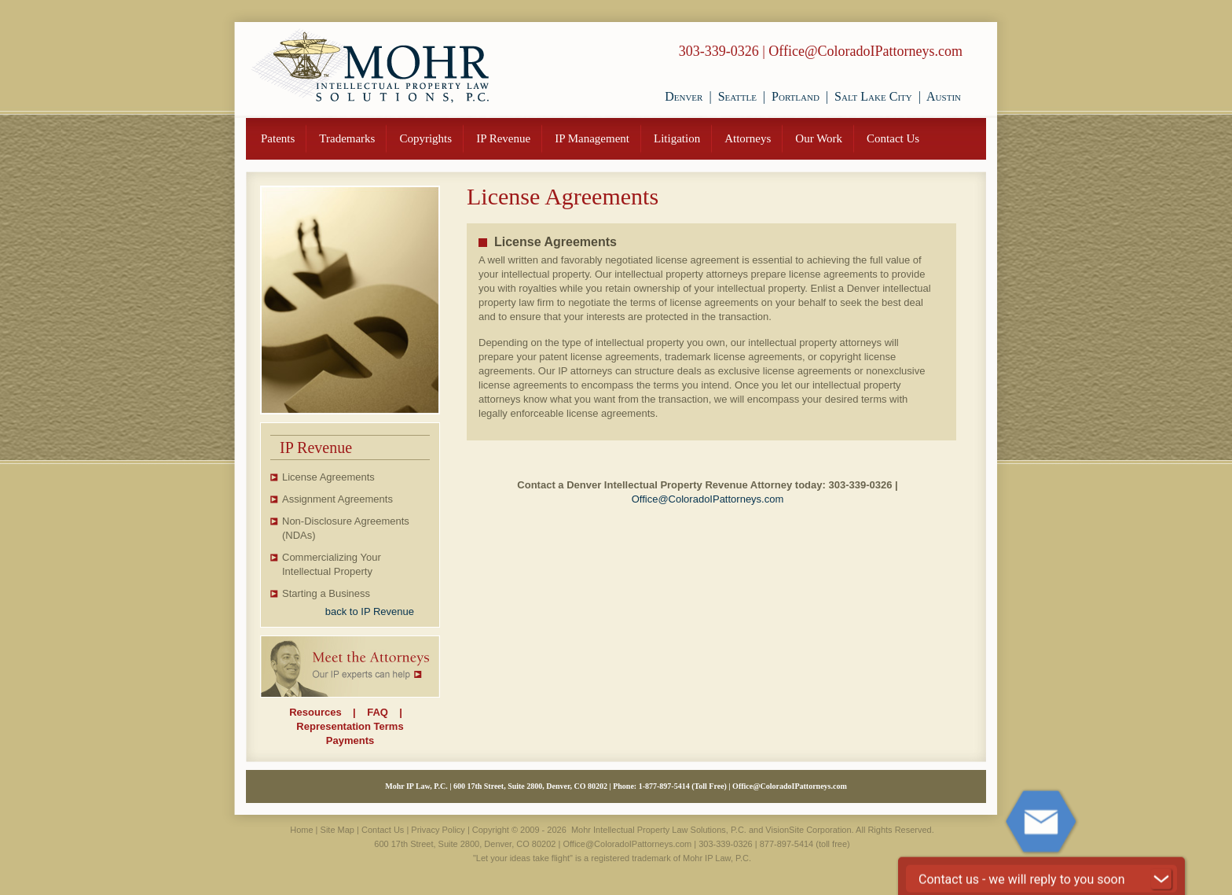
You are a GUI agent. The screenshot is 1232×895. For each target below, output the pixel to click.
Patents (278, 138)
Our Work (818, 138)
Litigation (677, 138)
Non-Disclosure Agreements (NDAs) (345, 528)
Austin (943, 96)
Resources (315, 712)
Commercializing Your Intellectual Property (331, 564)
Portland (796, 96)
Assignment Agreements (337, 499)
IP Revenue (503, 138)
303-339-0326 (719, 51)
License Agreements (328, 477)
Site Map (337, 829)
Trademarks (347, 138)
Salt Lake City (873, 96)
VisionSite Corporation (808, 829)
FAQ (377, 712)
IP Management (592, 138)
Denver (683, 96)
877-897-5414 (667, 786)
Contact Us (893, 138)
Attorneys (747, 138)
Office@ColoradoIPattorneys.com (865, 51)
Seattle (737, 96)
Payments (350, 740)
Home (301, 829)
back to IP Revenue (369, 611)
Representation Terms (349, 726)
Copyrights (425, 138)
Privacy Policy (437, 829)
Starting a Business (326, 593)
